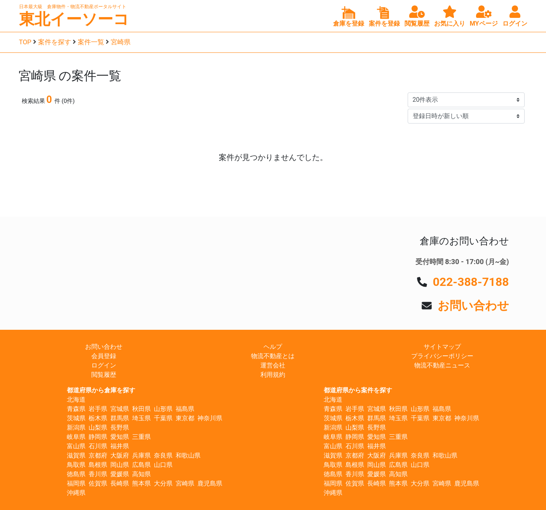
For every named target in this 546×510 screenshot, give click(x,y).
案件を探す (54, 42)
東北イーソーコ (74, 19)
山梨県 (98, 427)
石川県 (98, 446)
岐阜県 (76, 436)
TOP (25, 42)
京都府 (98, 455)
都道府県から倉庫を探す (101, 390)
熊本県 (141, 483)
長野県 (119, 427)
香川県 (98, 474)
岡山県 (119, 464)
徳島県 (76, 474)
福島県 (185, 409)
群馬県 (119, 418)
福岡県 (76, 483)
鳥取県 (76, 464)
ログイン (103, 365)
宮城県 (119, 409)
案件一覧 (91, 42)
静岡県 (98, 436)
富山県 (76, 446)
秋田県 (141, 409)
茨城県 (76, 418)
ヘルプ (272, 346)
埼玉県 (141, 418)
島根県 (98, 464)
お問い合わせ (473, 305)
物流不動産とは (273, 356)
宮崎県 (121, 42)
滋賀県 (76, 455)
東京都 (185, 418)
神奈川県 (209, 418)
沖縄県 (76, 492)
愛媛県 (119, 474)
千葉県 (163, 418)
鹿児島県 (209, 483)
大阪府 (119, 455)
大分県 (163, 483)
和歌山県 (188, 455)
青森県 (76, 409)
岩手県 (98, 409)
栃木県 (98, 418)
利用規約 (272, 374)
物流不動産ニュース (442, 365)
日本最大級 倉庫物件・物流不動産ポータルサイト (72, 6)
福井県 (119, 446)
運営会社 (272, 365)
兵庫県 (141, 455)
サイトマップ (442, 346)
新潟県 (76, 427)
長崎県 (119, 483)
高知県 (141, 474)
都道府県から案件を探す (358, 390)
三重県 (141, 436)
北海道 (76, 399)
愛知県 (119, 436)
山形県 (163, 409)
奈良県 (163, 455)
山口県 (163, 464)
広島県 (141, 464)
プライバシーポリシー (442, 356)
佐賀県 (98, 483)
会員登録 (103, 356)
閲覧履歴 (103, 374)
